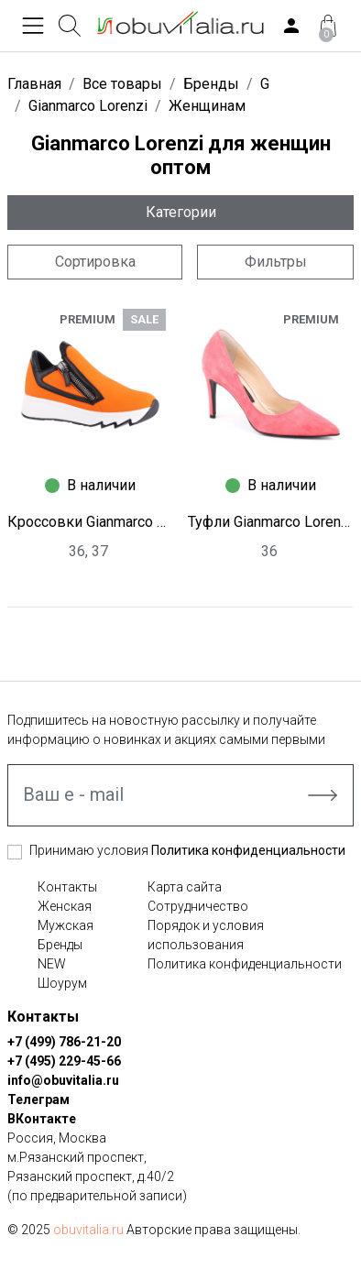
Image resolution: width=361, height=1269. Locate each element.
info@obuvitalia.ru (63, 1080)
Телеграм (38, 1099)
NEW (52, 964)
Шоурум (62, 983)
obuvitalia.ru (88, 1229)
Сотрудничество (198, 906)
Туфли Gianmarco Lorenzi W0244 (271, 522)
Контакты (67, 887)
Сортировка (95, 261)
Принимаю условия (187, 850)
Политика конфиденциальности (248, 850)
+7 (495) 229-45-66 (64, 1061)
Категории (181, 212)
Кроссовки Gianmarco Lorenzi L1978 (90, 522)
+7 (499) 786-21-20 (64, 1041)
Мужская (65, 925)
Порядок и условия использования (206, 935)
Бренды (60, 944)
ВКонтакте (41, 1118)
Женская (65, 906)
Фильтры (276, 261)
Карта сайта (185, 887)
